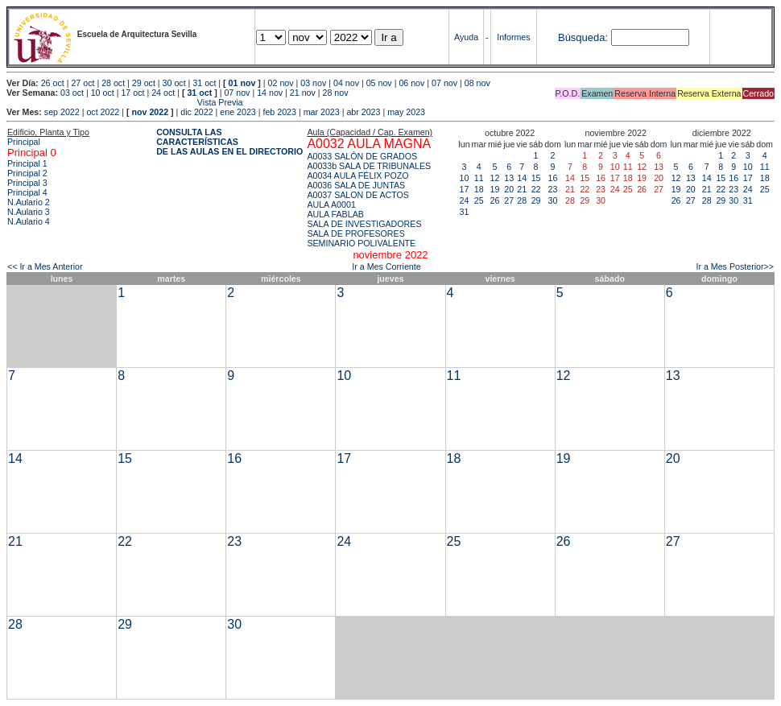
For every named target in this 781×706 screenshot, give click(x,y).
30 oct (174, 83)
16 (553, 178)
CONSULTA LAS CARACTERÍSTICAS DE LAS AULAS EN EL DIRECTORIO (229, 141)
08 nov (477, 83)
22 (536, 189)
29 (536, 200)
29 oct (143, 83)
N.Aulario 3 (28, 212)
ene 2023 (237, 112)
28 (522, 200)
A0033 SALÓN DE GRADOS (362, 156)
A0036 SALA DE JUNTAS (356, 185)
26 (495, 200)
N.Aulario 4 (28, 221)
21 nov (303, 92)
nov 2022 (149, 112)
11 (479, 178)
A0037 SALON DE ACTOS (358, 195)
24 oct (163, 92)
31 (464, 212)
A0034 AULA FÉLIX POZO (357, 175)
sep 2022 (62, 112)
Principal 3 (27, 183)
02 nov (281, 83)
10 (464, 178)
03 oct (72, 92)
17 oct (132, 92)
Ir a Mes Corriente (386, 266)
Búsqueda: (583, 37)
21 (522, 189)
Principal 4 (27, 192)
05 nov (379, 83)
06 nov (411, 83)
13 (509, 178)
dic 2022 (196, 112)
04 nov (346, 83)
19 (495, 189)
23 (553, 189)
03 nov (313, 83)
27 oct (82, 83)
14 (522, 178)
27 (509, 200)
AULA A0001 (331, 204)
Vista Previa (124, 102)
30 (553, 200)
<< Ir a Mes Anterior (45, 266)
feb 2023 (278, 112)
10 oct (102, 92)
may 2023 (406, 112)
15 (536, 178)
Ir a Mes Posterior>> (735, 266)
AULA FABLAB (335, 214)
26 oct (52, 83)
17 (464, 189)
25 (479, 200)
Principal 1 (27, 163)
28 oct (113, 83)
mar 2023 (322, 112)
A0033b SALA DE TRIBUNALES (369, 166)
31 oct (204, 83)
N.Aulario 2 (28, 202)
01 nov (242, 83)
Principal (23, 142)
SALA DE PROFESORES (355, 233)
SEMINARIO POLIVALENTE (361, 243)
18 (479, 189)
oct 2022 (102, 112)
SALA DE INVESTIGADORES (364, 224)
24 (464, 200)
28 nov (336, 92)
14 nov (270, 92)
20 (509, 189)
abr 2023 (363, 112)
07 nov (444, 83)
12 (495, 178)
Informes (513, 37)
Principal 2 (27, 173)
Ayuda (466, 37)
